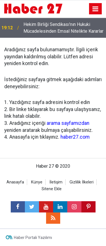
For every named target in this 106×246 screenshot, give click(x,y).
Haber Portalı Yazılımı (33, 237)
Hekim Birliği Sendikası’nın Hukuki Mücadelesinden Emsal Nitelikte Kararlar (63, 28)
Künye (36, 182)
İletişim (55, 182)
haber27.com (75, 137)
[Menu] (95, 9)
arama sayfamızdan (68, 123)
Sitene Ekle (52, 189)
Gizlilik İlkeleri (82, 182)
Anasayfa (15, 182)
